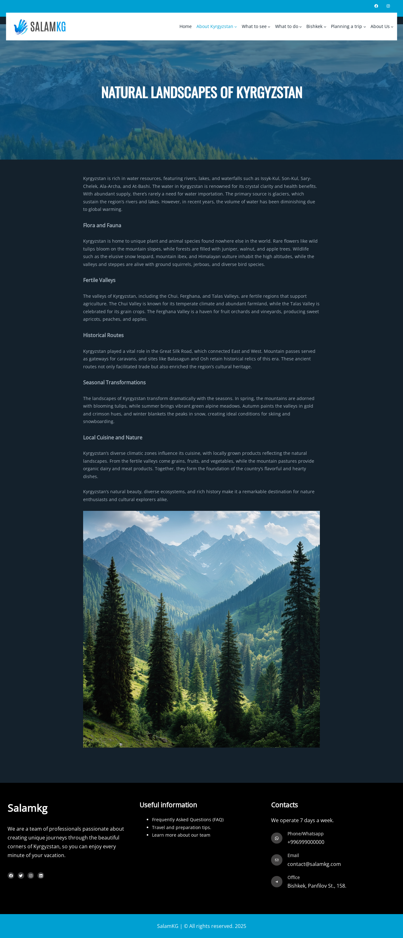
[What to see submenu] (269, 26)
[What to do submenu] (300, 26)
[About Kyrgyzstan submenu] (235, 26)
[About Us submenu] (392, 26)
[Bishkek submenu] (325, 26)
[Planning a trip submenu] (364, 26)
